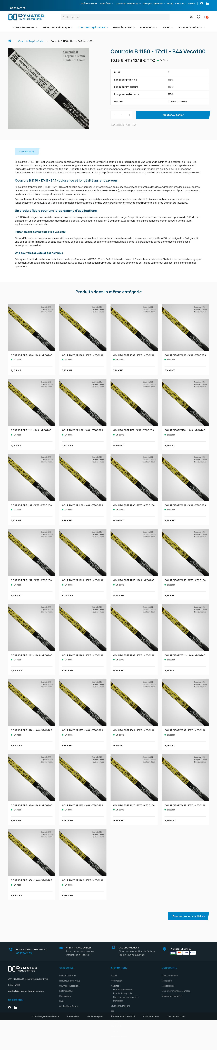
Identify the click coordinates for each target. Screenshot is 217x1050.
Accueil (11, 39)
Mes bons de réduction (172, 996)
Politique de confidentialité (123, 1046)
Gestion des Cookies (176, 1046)
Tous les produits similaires (188, 916)
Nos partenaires (153, 3)
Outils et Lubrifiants (190, 27)
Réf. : (114, 124)
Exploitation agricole (122, 993)
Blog (170, 3)
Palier (166, 27)
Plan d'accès (116, 1026)
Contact (180, 3)
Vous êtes (105, 3)
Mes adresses (168, 985)
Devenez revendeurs (128, 3)
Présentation (89, 3)
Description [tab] (26, 151)
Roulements (147, 27)
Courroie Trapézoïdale (91, 27)
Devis (191, 3)
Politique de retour (151, 1046)
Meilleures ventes (119, 1036)
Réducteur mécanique (56, 27)
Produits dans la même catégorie (108, 291)
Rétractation (73, 1046)
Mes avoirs (167, 980)
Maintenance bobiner (123, 989)
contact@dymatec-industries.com (26, 991)
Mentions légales (95, 1046)
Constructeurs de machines (126, 997)
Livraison (115, 1021)
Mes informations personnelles (176, 990)
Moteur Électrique (23, 27)
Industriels (118, 1000)
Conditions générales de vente (45, 1046)
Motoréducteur (122, 27)
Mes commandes (169, 975)
